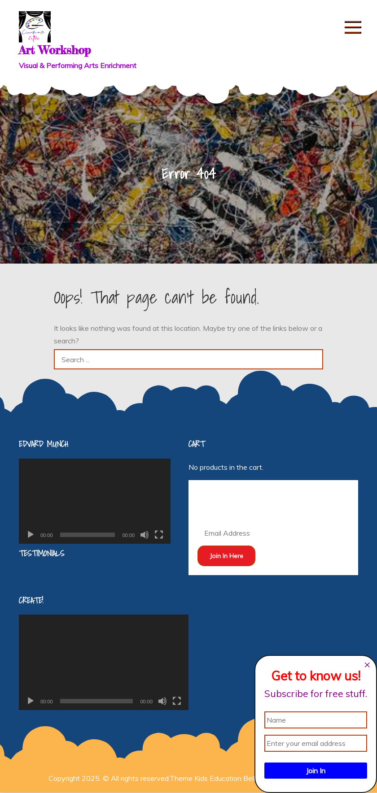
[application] (95, 501)
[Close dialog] (367, 665)
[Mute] (144, 534)
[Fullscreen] (158, 534)
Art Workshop (55, 50)
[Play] (30, 534)
